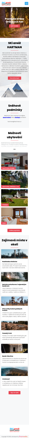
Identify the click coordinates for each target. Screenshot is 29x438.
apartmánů (7, 117)
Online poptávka (14, 230)
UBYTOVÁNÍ (14, 26)
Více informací (14, 78)
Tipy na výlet (14, 393)
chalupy (17, 117)
